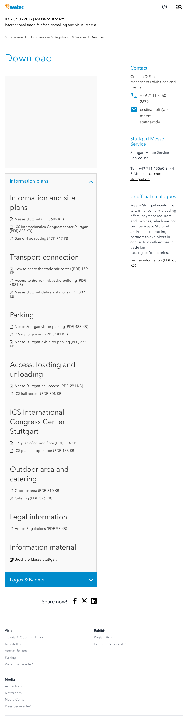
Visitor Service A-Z (19, 572)
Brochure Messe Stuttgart (36, 467)
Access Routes (16, 559)
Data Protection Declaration (26, 707)
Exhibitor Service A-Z (110, 552)
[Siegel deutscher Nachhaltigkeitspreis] (32, 672)
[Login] (164, 7)
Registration (103, 546)
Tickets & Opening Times (24, 546)
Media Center (15, 608)
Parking (10, 566)
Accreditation (15, 594)
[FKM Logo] (11, 672)
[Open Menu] (179, 7)
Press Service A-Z (18, 614)
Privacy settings (16, 699)
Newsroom (13, 601)
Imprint (10, 714)
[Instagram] (17, 655)
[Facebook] (8, 655)
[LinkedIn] (27, 655)
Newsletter (13, 552)
